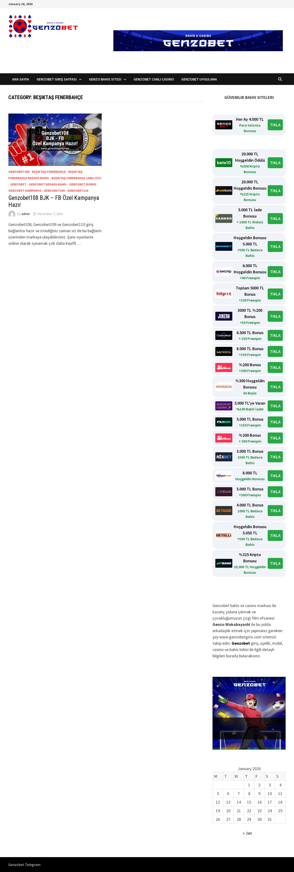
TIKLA (275, 124)
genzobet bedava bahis (48, 184)
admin (25, 214)
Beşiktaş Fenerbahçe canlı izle (76, 178)
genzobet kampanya (24, 190)
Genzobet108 (18, 172)
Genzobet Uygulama (199, 79)
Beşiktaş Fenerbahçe (49, 172)
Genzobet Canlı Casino (154, 79)
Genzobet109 (54, 190)
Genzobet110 (77, 190)
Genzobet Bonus (82, 184)
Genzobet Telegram (24, 864)
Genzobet (18, 184)
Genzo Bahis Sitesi (105, 79)
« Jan (247, 833)
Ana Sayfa (20, 79)
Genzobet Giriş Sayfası (57, 79)
